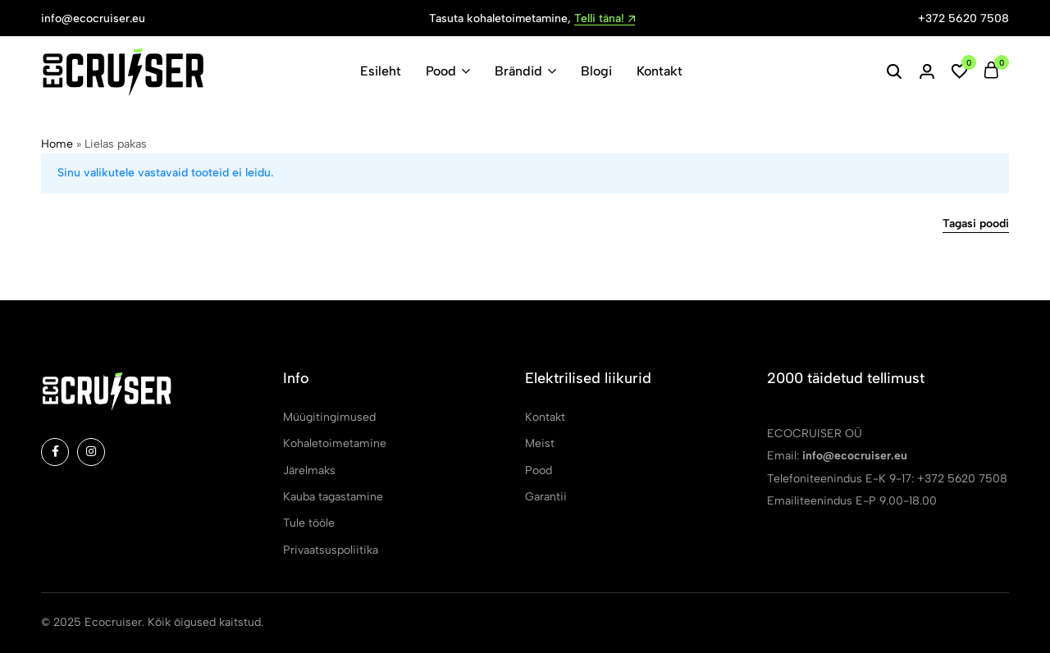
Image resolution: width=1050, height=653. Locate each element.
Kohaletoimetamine (334, 443)
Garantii (546, 497)
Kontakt (659, 71)
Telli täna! (604, 19)
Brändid (518, 71)
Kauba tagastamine (333, 497)
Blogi (596, 71)
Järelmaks (309, 470)
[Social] (55, 452)
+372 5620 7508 (963, 18)
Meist (540, 443)
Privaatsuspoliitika (330, 550)
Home (57, 144)
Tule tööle (309, 523)
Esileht (380, 71)
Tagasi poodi (976, 224)
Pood (441, 71)
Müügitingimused (329, 417)
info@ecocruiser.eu (93, 18)
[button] (959, 71)
